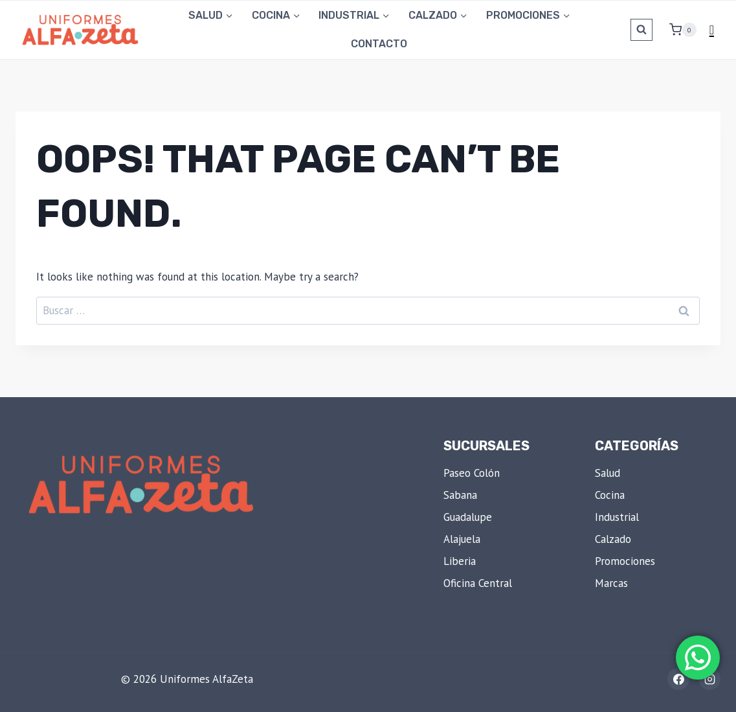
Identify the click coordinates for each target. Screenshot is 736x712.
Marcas (611, 583)
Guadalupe (467, 517)
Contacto (379, 44)
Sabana (460, 495)
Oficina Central (477, 583)
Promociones (625, 561)
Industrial (617, 517)
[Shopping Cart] (678, 30)
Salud (607, 473)
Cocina (610, 495)
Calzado (613, 539)
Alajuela (461, 539)
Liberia (459, 561)
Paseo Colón (471, 473)
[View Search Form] (641, 30)
